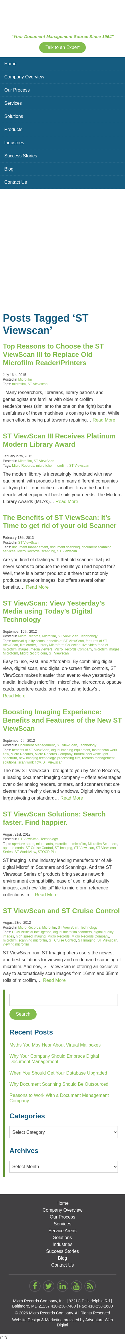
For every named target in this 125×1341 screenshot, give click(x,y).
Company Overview (24, 76)
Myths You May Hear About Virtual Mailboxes (55, 1045)
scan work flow (29, 762)
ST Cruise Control (39, 848)
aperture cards (23, 844)
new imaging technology (37, 758)
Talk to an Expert (62, 47)
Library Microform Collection (59, 645)
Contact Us (15, 182)
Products (13, 129)
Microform (10, 653)
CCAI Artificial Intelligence (31, 932)
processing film (68, 758)
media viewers (42, 649)
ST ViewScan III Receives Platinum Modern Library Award (59, 440)
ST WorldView (25, 852)
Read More (104, 420)
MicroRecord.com (33, 653)
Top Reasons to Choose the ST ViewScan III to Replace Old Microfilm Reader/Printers (53, 354)
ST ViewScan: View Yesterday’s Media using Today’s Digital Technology (54, 611)
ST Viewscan (38, 384)
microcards (44, 844)
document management (30, 547)
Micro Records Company (73, 649)
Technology (89, 636)
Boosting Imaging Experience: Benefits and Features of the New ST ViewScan (62, 720)
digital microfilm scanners (72, 932)
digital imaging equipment (70, 750)
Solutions (13, 116)
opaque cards (13, 848)
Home (10, 63)
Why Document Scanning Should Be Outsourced (58, 1084)
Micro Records (23, 466)
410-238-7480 (63, 1306)
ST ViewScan (44, 461)
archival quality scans (28, 641)
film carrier (28, 645)
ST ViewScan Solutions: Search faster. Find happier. (54, 818)
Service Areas (62, 1230)
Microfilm (25, 379)
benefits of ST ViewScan (65, 641)
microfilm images (107, 649)
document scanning (65, 547)
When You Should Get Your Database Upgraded (58, 1073)
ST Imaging (63, 848)
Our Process (17, 90)
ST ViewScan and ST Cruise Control (61, 911)
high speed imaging (30, 936)
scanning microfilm (33, 940)
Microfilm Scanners (102, 844)
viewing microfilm (16, 944)
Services (13, 103)
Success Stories (20, 155)
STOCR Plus (47, 852)
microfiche (44, 466)
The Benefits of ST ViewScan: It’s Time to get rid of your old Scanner (59, 522)
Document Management (36, 745)
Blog (8, 169)
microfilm (19, 384)
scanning (48, 551)
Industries (14, 142)
